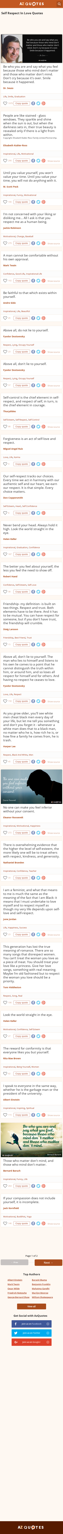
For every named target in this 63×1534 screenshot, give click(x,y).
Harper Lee (9, 746)
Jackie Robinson (12, 227)
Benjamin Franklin (41, 1284)
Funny (20, 195)
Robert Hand (10, 576)
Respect (7, 344)
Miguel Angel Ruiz (13, 448)
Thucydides (9, 411)
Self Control (33, 419)
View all (31, 1306)
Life (5, 96)
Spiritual (30, 1108)
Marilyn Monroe (40, 1292)
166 (10, 201)
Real (20, 995)
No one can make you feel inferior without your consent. (27, 809)
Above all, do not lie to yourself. (25, 330)
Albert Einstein (11, 1099)
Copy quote (21, 103)
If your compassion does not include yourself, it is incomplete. (29, 1200)
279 (10, 243)
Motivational (27, 153)
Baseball (29, 236)
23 (9, 351)
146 (10, 1223)
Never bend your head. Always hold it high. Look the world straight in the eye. (30, 529)
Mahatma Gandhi (40, 1288)
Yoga (29, 1216)
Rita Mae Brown (12, 1058)
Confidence (8, 273)
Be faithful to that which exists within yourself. (30, 295)
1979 (10, 103)
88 (9, 426)
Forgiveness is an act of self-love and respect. (29, 441)
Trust (29, 637)
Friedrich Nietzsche (17, 1292)
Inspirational (9, 153)
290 (10, 160)
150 (10, 701)
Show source (54, 161)
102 (10, 280)
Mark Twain (9, 265)
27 (9, 1036)
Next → (48, 1262)
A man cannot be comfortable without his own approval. (30, 257)
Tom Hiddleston (12, 987)
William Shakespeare (42, 1297)
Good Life (20, 273)
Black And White (20, 754)
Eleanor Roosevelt (13, 817)
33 (9, 877)
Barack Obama (39, 1279)
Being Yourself (23, 1066)
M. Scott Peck (10, 186)
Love (5, 457)
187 (10, 554)
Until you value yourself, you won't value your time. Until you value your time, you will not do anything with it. (30, 176)
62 (9, 1073)
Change (20, 236)
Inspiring (21, 1108)
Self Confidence (29, 506)
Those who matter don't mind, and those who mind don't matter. (28, 1162)
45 (9, 318)
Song (14, 995)
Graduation (19, 96)
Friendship (8, 637)
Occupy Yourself (26, 344)
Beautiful (25, 311)
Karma (17, 457)
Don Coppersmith (13, 497)
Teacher (32, 870)
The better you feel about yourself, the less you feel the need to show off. (31, 568)
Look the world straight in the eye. (28, 1015)
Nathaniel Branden (13, 862)
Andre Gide (9, 302)
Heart (18, 506)
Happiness (35, 825)
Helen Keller (10, 539)
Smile (10, 96)
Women (35, 1066)
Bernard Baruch (11, 1170)
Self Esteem (8, 419)
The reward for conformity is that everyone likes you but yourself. (27, 1050)
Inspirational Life (34, 273)
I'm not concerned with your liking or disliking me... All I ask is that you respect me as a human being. (29, 218)
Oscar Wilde (13, 1288)
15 (9, 644)
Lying (14, 344)
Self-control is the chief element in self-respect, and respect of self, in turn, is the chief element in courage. (31, 401)
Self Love (32, 584)
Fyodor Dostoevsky (14, 336)
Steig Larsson (10, 629)
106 (10, 1002)
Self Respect (21, 419)
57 (9, 385)
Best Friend (20, 637)
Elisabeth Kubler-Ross (15, 145)
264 (10, 1186)
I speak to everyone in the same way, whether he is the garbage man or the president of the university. (30, 1089)
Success (23, 927)
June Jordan (9, 919)
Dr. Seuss (8, 88)
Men (31, 754)
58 (9, 591)
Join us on (31, 1323)
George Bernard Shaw (18, 1297)
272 (10, 832)
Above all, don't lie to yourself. (25, 364)
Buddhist (21, 1216)
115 (10, 1114)
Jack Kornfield (11, 1208)
